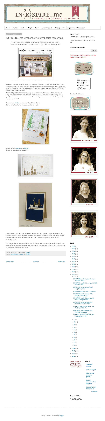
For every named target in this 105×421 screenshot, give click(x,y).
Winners (28, 254)
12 (74, 276)
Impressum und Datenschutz (76, 28)
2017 (73, 269)
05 (74, 335)
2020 (73, 261)
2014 (73, 348)
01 (74, 345)
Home (7, 28)
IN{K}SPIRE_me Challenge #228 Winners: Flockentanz (82, 294)
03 (74, 340)
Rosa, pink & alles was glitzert (90, 375)
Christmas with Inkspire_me (18, 254)
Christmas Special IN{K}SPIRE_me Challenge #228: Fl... (83, 307)
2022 (73, 256)
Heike (17, 103)
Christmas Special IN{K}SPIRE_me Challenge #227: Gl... (83, 315)
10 (74, 322)
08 (74, 327)
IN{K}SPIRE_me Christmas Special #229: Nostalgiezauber (83, 298)
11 (74, 319)
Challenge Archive (59, 28)
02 (74, 342)
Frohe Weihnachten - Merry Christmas (84, 291)
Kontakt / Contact (47, 28)
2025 (73, 249)
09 (74, 324)
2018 (73, 267)
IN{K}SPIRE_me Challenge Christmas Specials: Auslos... (84, 279)
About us (22, 28)
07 (74, 330)
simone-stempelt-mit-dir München (91, 381)
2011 (73, 356)
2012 (73, 353)
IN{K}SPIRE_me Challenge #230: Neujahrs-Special (83, 288)
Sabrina (18, 148)
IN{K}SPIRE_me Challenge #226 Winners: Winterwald (82, 311)
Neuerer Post (10, 262)
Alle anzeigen (94, 391)
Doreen (26, 148)
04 (74, 337)
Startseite (36, 262)
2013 (73, 351)
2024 (73, 251)
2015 (73, 274)
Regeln (30, 28)
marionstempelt (91, 370)
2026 (73, 246)
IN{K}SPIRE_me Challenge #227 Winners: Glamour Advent (82, 303)
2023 (73, 254)
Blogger (61, 416)
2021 (73, 259)
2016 (73, 272)
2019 (73, 264)
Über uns (15, 28)
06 (74, 332)
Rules (37, 28)
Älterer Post (61, 262)
